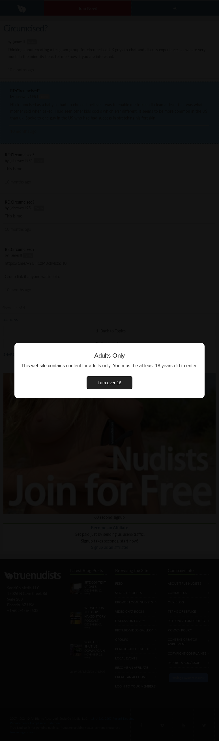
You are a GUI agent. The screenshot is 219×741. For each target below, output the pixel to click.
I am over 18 (109, 382)
